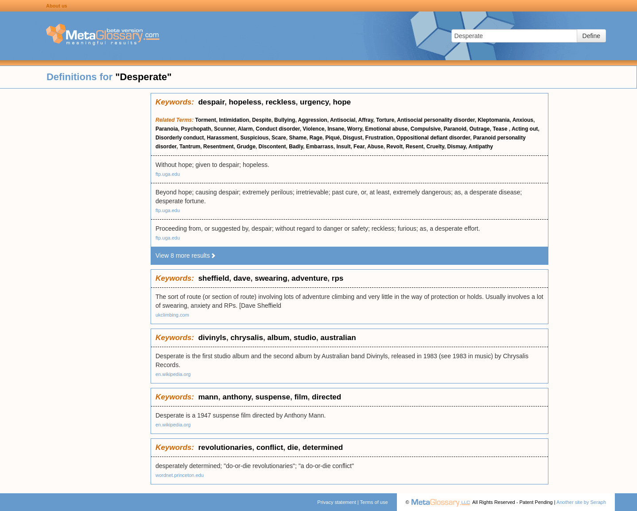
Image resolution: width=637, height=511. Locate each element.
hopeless (245, 102)
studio (305, 337)
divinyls (212, 337)
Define (591, 35)
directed (326, 397)
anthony (236, 397)
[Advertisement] (75, 226)
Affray (365, 120)
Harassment (222, 138)
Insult (343, 146)
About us (56, 5)
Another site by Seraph (581, 502)
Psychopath (196, 129)
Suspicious (254, 138)
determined (323, 447)
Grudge (246, 146)
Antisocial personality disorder (435, 120)
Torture (385, 120)
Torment (205, 120)
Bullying (284, 120)
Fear (359, 146)
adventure (309, 278)
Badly (296, 146)
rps (337, 278)
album (278, 337)
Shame (297, 138)
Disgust (352, 138)
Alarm (245, 129)
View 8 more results (185, 255)
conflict (269, 447)
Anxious (523, 120)
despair (211, 102)
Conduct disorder (277, 129)
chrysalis (246, 337)
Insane (335, 129)
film (300, 397)
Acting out (525, 129)
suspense (272, 397)
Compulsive (426, 129)
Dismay (456, 146)
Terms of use (374, 502)
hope (342, 102)
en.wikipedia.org (173, 374)
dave (242, 278)
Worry (354, 129)
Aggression (312, 120)
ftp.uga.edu (167, 174)
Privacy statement (336, 502)
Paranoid (454, 129)
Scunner (224, 129)
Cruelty (435, 146)
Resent (414, 146)
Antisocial (342, 120)
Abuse (375, 146)
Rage (316, 138)
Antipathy (481, 146)
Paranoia (166, 129)
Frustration (379, 138)
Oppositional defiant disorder (433, 138)
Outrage (480, 129)
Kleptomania (493, 120)
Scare (279, 138)
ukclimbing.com (172, 314)
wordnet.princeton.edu (179, 475)
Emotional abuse (386, 129)
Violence (313, 129)
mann (208, 397)
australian (338, 337)
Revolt (394, 146)
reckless (281, 102)
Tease (501, 129)
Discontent (272, 146)
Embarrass (320, 146)
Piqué (333, 138)
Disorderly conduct (179, 138)
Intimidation (234, 120)
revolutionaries (225, 447)
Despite (261, 120)
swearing (271, 278)
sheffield (213, 278)
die (293, 447)
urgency (314, 102)
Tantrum (189, 146)
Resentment (218, 146)
